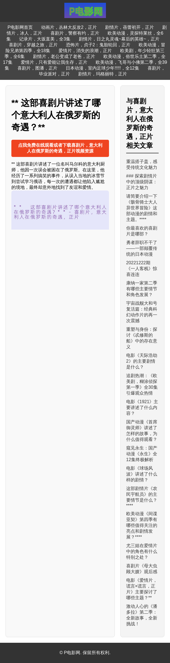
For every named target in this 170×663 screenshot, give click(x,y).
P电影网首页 (20, 27)
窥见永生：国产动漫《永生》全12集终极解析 (141, 454)
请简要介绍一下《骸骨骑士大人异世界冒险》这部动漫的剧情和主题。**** (141, 208)
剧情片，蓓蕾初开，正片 (129, 27)
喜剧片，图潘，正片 (37, 68)
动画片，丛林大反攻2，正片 (69, 27)
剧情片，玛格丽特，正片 (102, 74)
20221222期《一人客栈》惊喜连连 (141, 268)
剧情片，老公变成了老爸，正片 (64, 56)
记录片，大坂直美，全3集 (44, 39)
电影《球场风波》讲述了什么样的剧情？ (141, 474)
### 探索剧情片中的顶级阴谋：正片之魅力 (141, 182)
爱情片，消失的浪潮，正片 (85, 50)
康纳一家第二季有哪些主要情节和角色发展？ (141, 289)
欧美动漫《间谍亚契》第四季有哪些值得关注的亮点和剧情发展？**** (141, 525)
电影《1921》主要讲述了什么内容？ (142, 407)
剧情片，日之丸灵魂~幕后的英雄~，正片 (119, 39)
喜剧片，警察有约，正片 (74, 33)
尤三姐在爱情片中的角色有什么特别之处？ (141, 551)
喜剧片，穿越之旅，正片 (33, 44)
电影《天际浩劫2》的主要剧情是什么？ (141, 361)
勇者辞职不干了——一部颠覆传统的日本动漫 (141, 248)
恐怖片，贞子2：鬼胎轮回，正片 (98, 44)
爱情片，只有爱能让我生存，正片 (54, 62)
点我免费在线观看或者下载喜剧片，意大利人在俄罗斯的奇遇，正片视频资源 (60, 148)
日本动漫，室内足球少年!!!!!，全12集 (102, 68)
